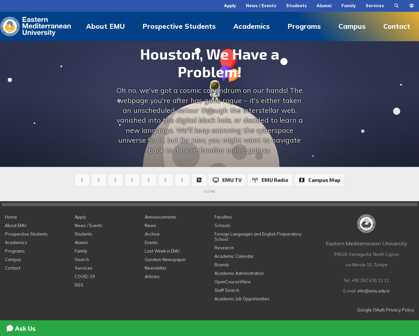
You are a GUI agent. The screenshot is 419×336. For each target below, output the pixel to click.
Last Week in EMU (162, 251)
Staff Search (226, 290)
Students (296, 5)
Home (11, 217)
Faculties (223, 217)
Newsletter (156, 268)
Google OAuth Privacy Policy (385, 309)
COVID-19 (85, 276)
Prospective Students (179, 26)
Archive (152, 234)
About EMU (105, 26)
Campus (352, 26)
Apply (230, 5)
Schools (222, 225)
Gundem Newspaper (165, 259)
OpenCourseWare (232, 281)
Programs (304, 26)
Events (151, 242)
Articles (152, 276)
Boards (221, 264)
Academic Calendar (234, 256)
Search (82, 259)
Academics (251, 26)
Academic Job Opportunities (242, 298)
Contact (12, 268)
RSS (79, 285)
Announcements (160, 217)
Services (375, 5)
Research (224, 247)
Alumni (324, 5)
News (150, 225)
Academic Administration (239, 273)
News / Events (261, 5)
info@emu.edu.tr (373, 290)
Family (348, 5)
